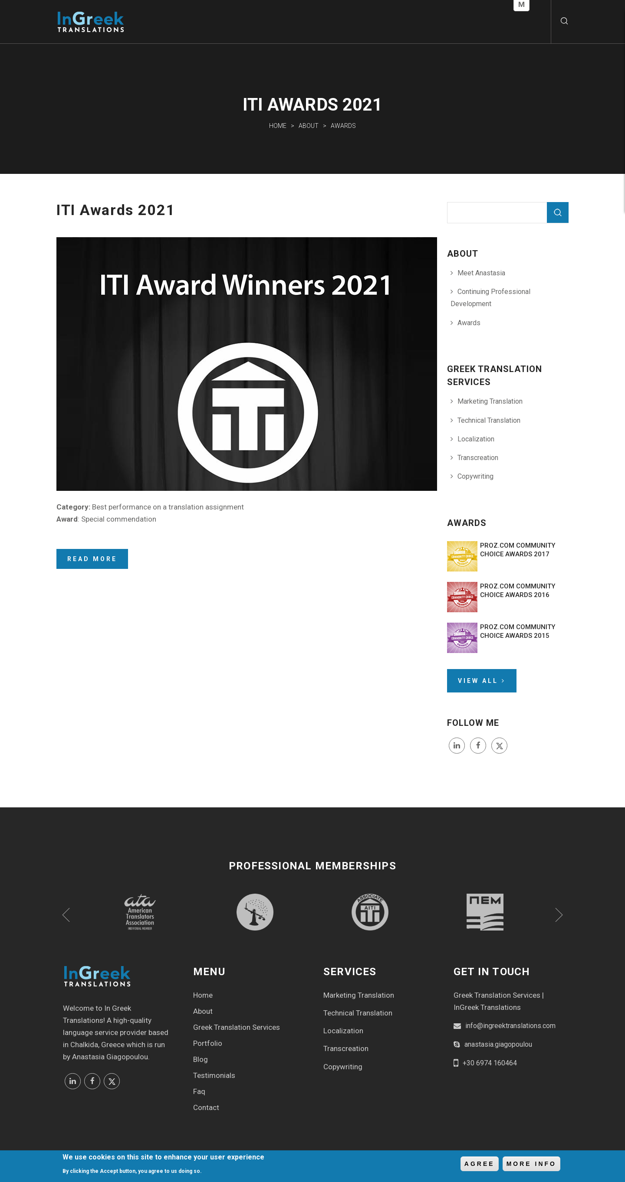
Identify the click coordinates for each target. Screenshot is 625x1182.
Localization (475, 439)
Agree (479, 1165)
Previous (66, 914)
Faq (199, 1091)
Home (277, 125)
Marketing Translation (490, 401)
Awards (343, 125)
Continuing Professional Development (490, 297)
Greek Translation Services (236, 1027)
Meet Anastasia (481, 273)
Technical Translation (488, 420)
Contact (206, 1107)
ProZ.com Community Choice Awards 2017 (517, 550)
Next (559, 914)
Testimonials (214, 1075)
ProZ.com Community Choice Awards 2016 (517, 590)
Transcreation (477, 458)
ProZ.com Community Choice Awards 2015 (517, 631)
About (309, 125)
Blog (200, 1059)
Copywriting (475, 476)
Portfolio (207, 1043)
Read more (92, 558)
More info (531, 1165)
